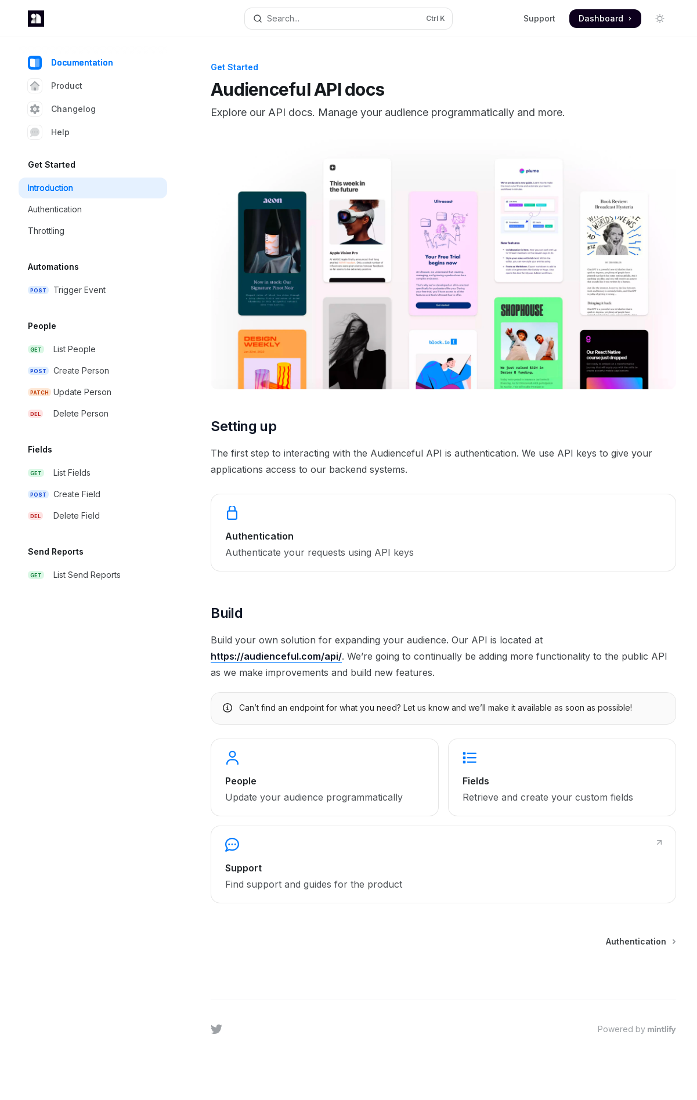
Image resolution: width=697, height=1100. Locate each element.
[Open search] (349, 18)
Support (539, 18)
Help (49, 132)
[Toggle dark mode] (660, 18)
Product (55, 86)
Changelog (62, 109)
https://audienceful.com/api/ (276, 656)
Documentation (70, 63)
